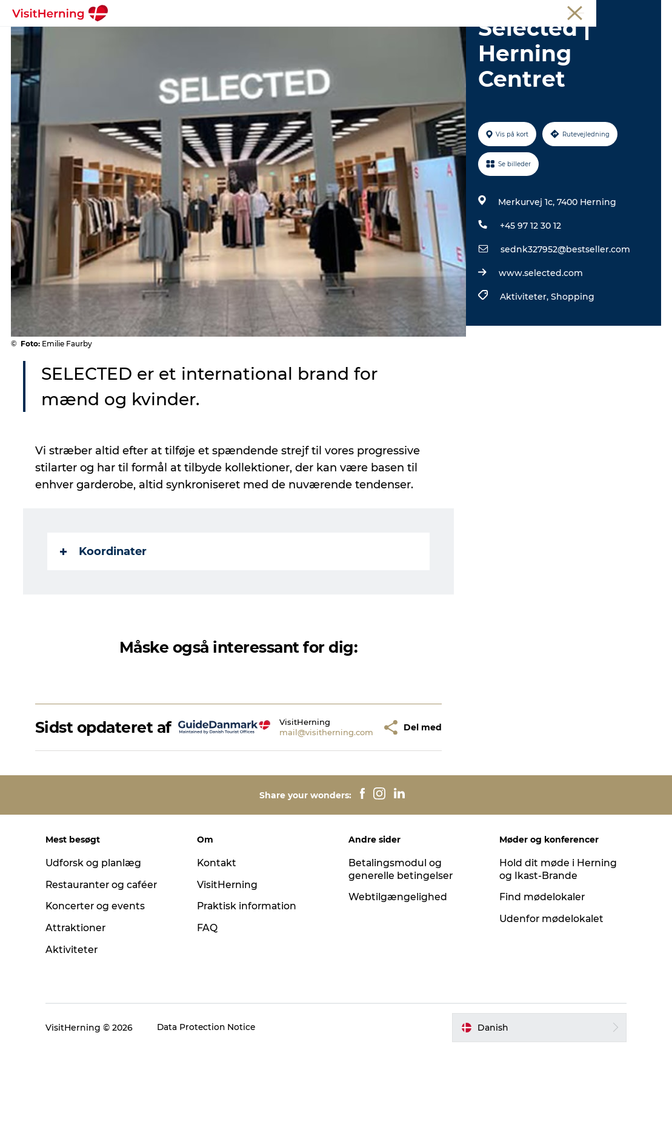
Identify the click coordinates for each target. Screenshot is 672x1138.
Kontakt (219, 949)
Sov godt (513, 39)
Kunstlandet (322, 39)
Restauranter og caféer (108, 971)
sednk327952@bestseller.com (565, 318)
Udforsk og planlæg (99, 949)
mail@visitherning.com (291, 810)
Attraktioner (81, 1014)
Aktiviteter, (524, 365)
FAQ (209, 1014)
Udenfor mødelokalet (550, 1005)
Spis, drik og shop (235, 39)
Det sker (158, 39)
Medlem (518, 11)
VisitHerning (230, 971)
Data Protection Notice (212, 1113)
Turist (481, 11)
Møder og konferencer (584, 11)
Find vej (457, 39)
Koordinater (104, 620)
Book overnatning (336, 52)
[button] (350, 805)
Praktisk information (250, 992)
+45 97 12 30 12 (530, 294)
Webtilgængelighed (397, 983)
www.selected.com (540, 342)
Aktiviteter (76, 1036)
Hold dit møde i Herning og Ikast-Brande (556, 955)
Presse (648, 11)
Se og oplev (394, 39)
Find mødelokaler (540, 983)
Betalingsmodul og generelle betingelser (401, 955)
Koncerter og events (100, 992)
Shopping (572, 365)
